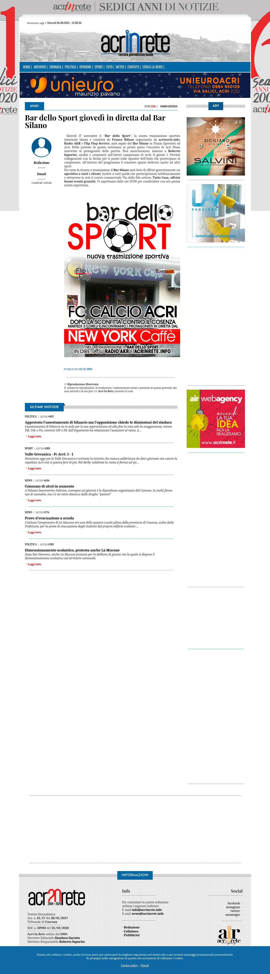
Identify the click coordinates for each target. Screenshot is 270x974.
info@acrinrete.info (147, 910)
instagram (233, 907)
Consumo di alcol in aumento (49, 486)
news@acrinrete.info (148, 914)
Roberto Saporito (72, 942)
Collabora (131, 931)
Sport (99, 66)
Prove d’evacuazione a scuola (49, 518)
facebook (234, 903)
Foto (109, 66)
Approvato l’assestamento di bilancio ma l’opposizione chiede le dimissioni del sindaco (98, 422)
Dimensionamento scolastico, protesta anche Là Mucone (72, 550)
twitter (236, 911)
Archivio (40, 66)
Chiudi (144, 965)
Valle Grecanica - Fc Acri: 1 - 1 (49, 454)
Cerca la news (153, 66)
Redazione (132, 927)
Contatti (133, 66)
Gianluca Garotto (67, 938)
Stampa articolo (168, 106)
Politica (70, 66)
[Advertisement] (215, 314)
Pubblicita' (132, 935)
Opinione (85, 66)
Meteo (120, 66)
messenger (233, 915)
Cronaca (55, 66)
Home (26, 66)
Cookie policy (129, 965)
